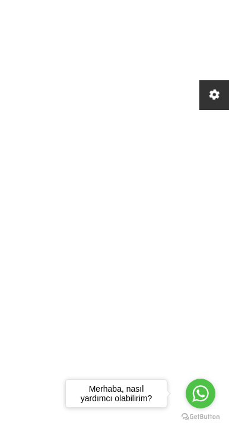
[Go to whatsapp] (200, 393)
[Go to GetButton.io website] (201, 416)
